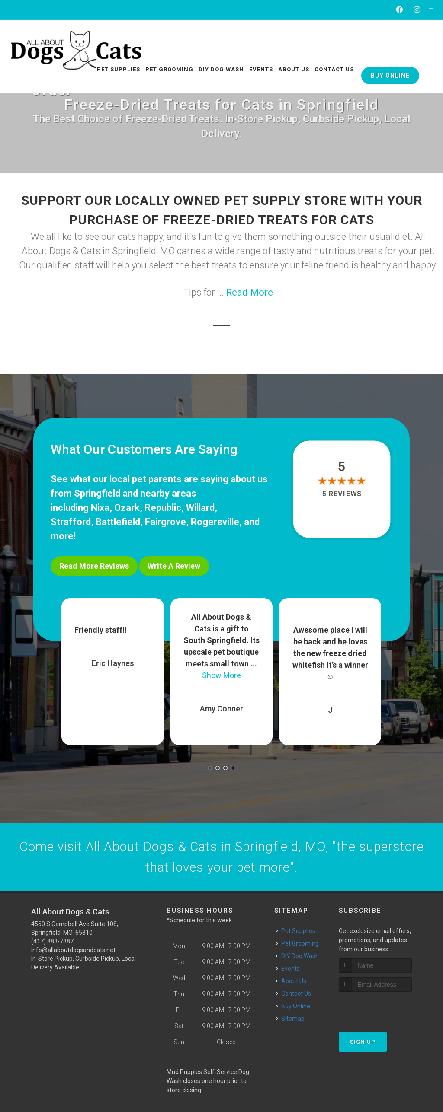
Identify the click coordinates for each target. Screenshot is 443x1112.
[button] (210, 767)
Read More (249, 292)
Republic (162, 507)
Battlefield (118, 521)
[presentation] (385, 1007)
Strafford (71, 521)
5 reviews (341, 494)
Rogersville (215, 521)
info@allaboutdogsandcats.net (73, 949)
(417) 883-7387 (52, 940)
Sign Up (363, 1041)
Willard (200, 507)
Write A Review (174, 565)
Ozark (127, 507)
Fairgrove (165, 521)
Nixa (100, 507)
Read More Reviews (94, 565)
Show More (221, 674)
